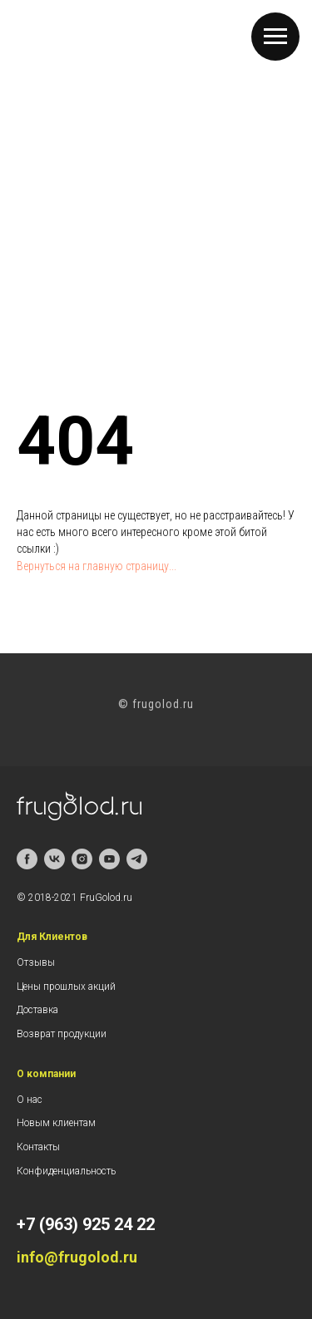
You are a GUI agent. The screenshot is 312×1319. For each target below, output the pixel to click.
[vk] (54, 859)
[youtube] (109, 859)
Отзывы (36, 962)
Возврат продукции (61, 1034)
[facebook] (27, 859)
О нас (29, 1099)
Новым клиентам (56, 1123)
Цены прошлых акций (66, 986)
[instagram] (82, 859)
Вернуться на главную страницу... (96, 566)
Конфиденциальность (66, 1171)
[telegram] (136, 859)
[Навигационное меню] (275, 36)
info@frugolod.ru (77, 1257)
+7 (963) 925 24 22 (86, 1224)
